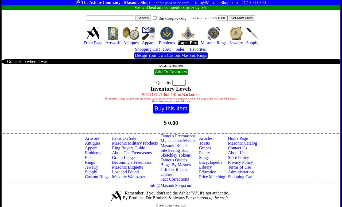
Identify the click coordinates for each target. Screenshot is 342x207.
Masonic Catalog (242, 143)
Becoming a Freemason (132, 162)
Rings (90, 162)
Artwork (92, 138)
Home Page (238, 138)
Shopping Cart (240, 176)
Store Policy (238, 157)
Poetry (204, 152)
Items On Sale (124, 138)
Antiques (92, 143)
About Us (236, 152)
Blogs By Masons (176, 164)
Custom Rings (97, 176)
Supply (91, 172)
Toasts (204, 143)
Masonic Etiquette (127, 167)
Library (205, 167)
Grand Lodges (124, 157)
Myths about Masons (178, 140)
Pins (88, 157)
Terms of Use (239, 167)
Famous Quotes (174, 160)
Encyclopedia (210, 162)
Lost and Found (125, 172)
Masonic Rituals (174, 145)
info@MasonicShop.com (171, 185)
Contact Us (237, 148)
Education (207, 172)
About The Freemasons (132, 152)
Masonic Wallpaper (128, 176)
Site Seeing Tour (175, 150)
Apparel (92, 148)
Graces (205, 148)
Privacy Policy (240, 162)
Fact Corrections (175, 179)
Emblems (93, 152)
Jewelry (91, 167)
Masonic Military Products (135, 143)
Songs (204, 157)
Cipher (166, 174)
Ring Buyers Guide (128, 148)
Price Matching (212, 176)
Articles (206, 138)
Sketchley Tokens (176, 155)
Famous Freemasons (178, 136)
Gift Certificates (174, 169)
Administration (241, 172)
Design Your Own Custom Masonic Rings (171, 55)
